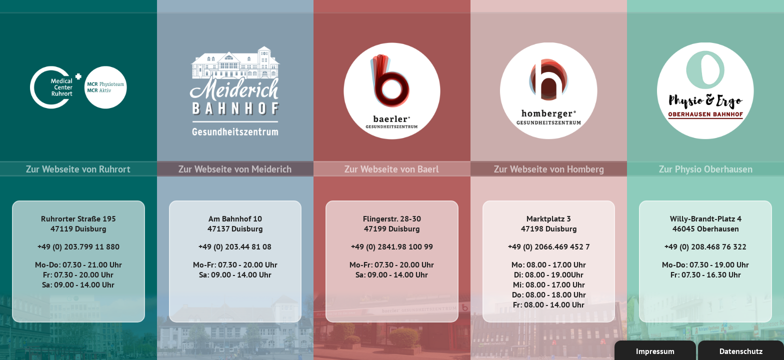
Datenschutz (741, 351)
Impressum (655, 351)
